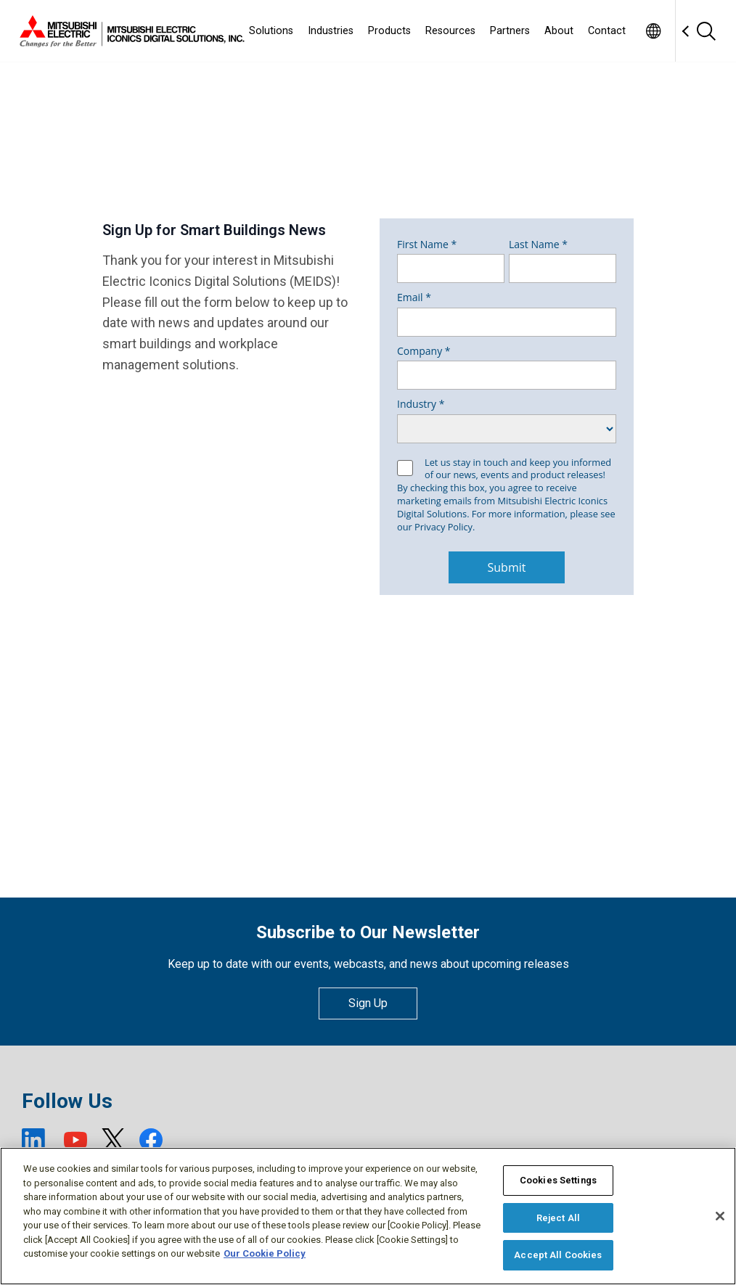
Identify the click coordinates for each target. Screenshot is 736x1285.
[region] (368, 1216)
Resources (450, 31)
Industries (330, 31)
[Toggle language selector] (653, 31)
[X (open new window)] (113, 1139)
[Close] (720, 1216)
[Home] (129, 31)
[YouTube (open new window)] (75, 1139)
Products (389, 31)
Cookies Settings (558, 1180)
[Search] (705, 31)
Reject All (558, 1217)
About (558, 31)
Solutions (271, 31)
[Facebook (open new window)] (151, 1139)
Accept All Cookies (558, 1254)
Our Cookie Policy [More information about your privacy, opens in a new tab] (265, 1253)
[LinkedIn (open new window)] (35, 1139)
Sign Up (368, 1003)
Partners (510, 31)
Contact (607, 31)
